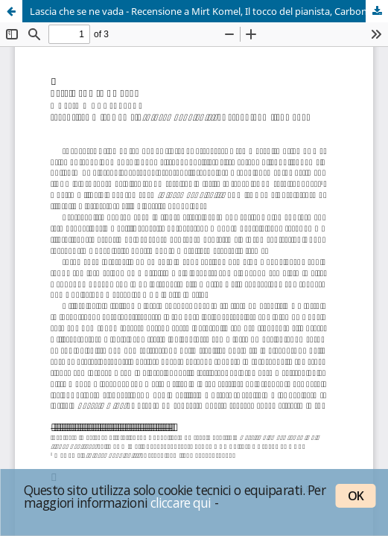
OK (355, 496)
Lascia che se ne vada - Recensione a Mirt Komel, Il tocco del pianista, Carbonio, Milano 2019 (209, 11)
